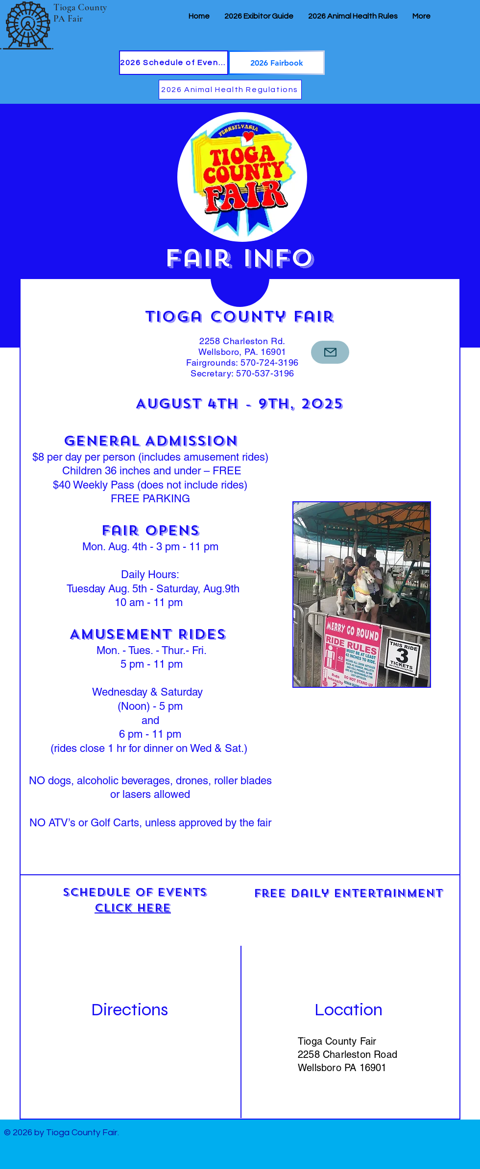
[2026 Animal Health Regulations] (230, 89)
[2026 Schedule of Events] (173, 62)
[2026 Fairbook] (276, 62)
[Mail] (330, 352)
